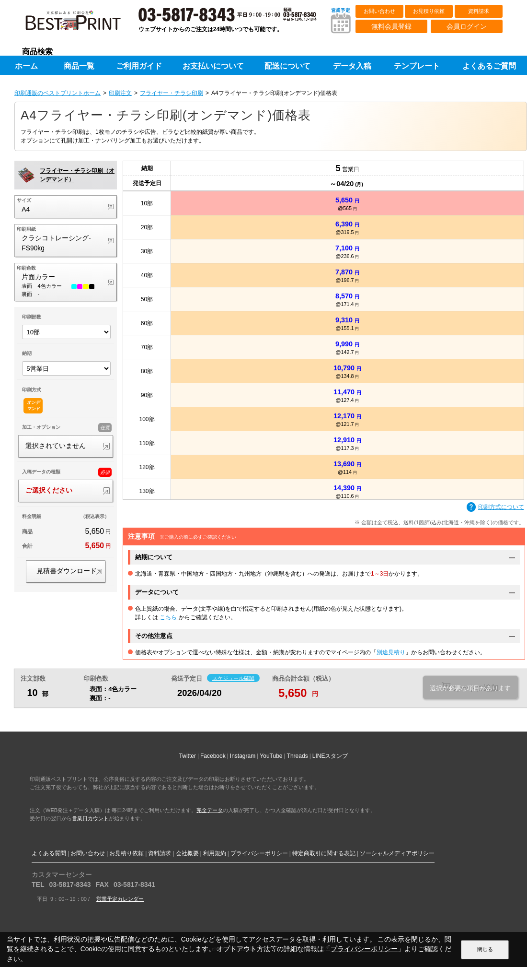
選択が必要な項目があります (470, 688)
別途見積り (391, 652)
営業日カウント (90, 818)
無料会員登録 (391, 26)
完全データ (209, 810)
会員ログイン (467, 26)
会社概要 (187, 853)
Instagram (242, 756)
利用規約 (214, 853)
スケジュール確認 (233, 678)
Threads (297, 756)
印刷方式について (495, 507)
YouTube (271, 756)
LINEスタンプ (330, 756)
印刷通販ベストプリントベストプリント (81, 24)
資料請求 (478, 11)
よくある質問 (49, 853)
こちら (168, 617)
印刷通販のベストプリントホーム (57, 93)
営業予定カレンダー (120, 899)
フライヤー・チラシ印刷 (171, 93)
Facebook (213, 756)
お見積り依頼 (429, 11)
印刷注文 (120, 93)
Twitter (187, 756)
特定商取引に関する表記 (323, 853)
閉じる (485, 949)
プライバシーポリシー (259, 853)
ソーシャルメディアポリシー (397, 853)
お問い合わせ (379, 11)
